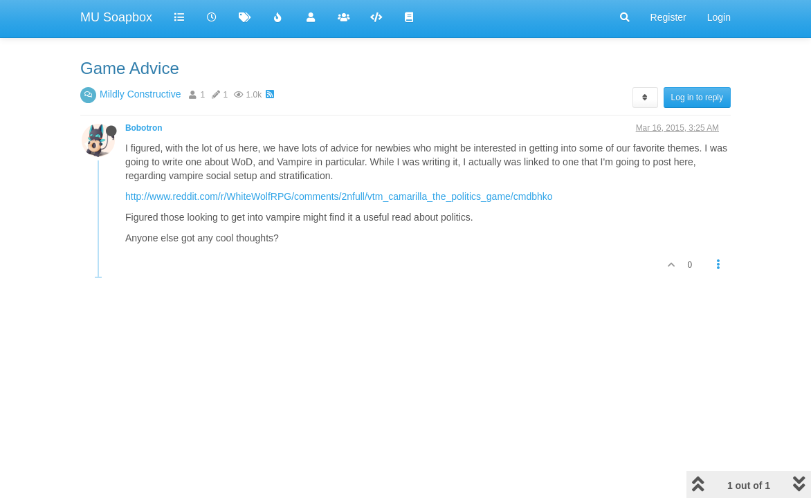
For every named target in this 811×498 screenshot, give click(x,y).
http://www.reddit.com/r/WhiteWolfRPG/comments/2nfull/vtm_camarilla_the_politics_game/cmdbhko (339, 196)
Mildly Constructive (140, 94)
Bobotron (144, 128)
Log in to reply (697, 97)
